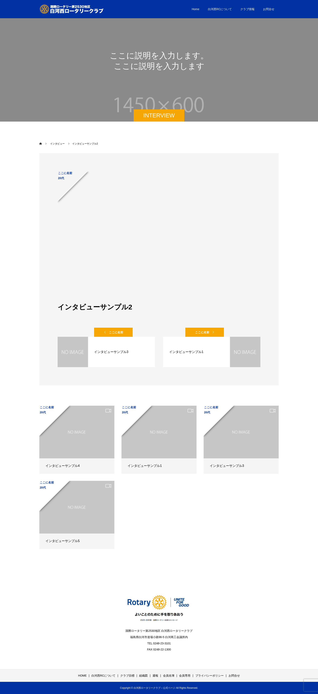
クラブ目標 (127, 675)
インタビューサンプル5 (62, 541)
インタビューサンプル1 (145, 465)
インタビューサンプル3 (227, 465)
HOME (82, 675)
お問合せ (268, 9)
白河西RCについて (220, 9)
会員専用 (184, 675)
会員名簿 (168, 675)
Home (195, 9)
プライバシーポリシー (209, 675)
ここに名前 (116, 332)
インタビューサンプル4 (62, 465)
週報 (155, 675)
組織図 (143, 675)
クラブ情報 (247, 9)
